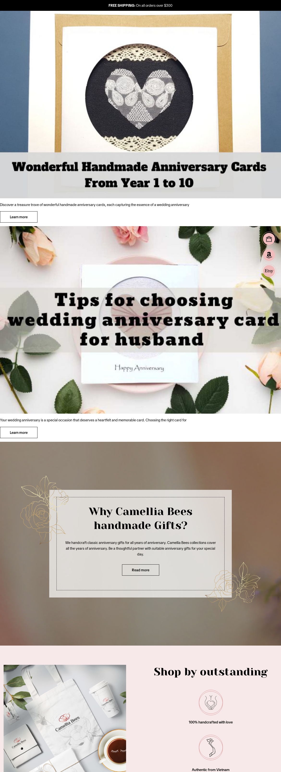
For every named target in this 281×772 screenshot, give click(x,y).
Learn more (19, 217)
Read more (140, 570)
